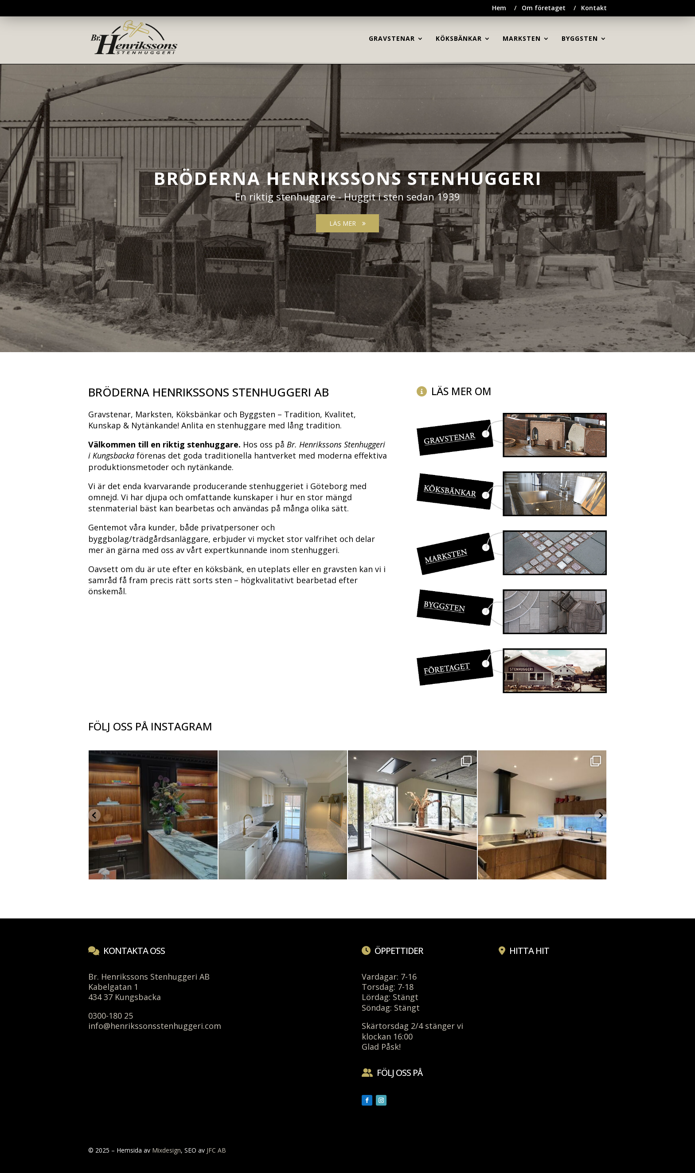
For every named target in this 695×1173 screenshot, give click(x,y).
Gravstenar (109, 414)
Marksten (153, 414)
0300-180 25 (110, 1015)
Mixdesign (166, 1150)
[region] (347, 200)
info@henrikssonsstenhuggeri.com (154, 1025)
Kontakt (594, 8)
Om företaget (544, 8)
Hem (499, 8)
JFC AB (216, 1150)
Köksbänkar (198, 414)
